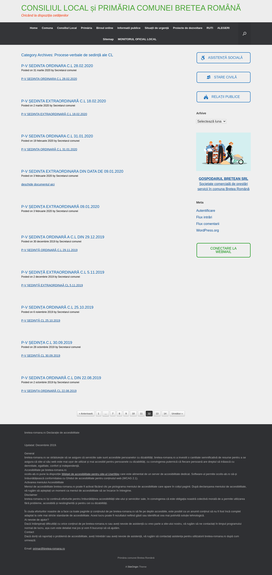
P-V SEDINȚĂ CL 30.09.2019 (40, 355)
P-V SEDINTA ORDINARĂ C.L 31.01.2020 (49, 149)
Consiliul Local (67, 28)
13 (157, 413)
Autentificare (205, 210)
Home (34, 28)
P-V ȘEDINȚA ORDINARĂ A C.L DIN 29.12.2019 (62, 237)
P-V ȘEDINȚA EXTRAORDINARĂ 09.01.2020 (60, 207)
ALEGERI (223, 28)
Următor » (177, 413)
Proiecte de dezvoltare (187, 28)
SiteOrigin (133, 566)
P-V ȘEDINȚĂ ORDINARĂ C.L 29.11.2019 (49, 250)
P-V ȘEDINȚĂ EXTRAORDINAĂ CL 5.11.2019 (52, 285)
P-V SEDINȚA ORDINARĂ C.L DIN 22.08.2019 (61, 378)
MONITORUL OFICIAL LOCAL (137, 39)
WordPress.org (207, 230)
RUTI (210, 28)
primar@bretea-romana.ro (49, 548)
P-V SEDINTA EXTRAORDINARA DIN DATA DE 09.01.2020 (72, 171)
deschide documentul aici (38, 184)
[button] (244, 33)
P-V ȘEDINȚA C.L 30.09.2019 (46, 342)
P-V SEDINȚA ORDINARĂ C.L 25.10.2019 (57, 307)
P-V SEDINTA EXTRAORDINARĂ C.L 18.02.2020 (54, 114)
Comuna (47, 28)
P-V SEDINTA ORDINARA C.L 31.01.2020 (57, 136)
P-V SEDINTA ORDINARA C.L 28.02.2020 (57, 66)
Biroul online (104, 28)
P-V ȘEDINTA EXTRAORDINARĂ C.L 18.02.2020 (63, 101)
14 (165, 413)
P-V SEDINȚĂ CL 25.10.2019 (40, 320)
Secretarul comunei (65, 70)
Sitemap (108, 39)
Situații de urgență (157, 28)
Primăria (86, 28)
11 (141, 413)
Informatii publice (129, 28)
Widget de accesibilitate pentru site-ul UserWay (90, 474)
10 (133, 413)
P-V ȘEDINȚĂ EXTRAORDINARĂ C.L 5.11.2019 (62, 272)
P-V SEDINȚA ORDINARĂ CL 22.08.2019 (48, 391)
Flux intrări (204, 217)
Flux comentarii (207, 224)
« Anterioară (86, 413)
